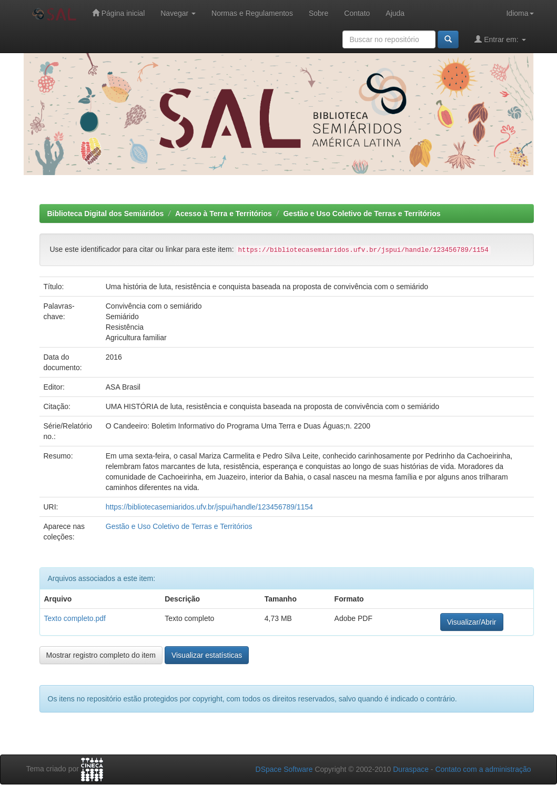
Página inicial (118, 12)
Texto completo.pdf (75, 618)
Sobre (318, 13)
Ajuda (395, 13)
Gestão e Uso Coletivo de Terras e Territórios (361, 213)
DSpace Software (284, 769)
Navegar (178, 13)
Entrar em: (499, 39)
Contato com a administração (483, 769)
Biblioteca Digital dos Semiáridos (105, 213)
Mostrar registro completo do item (101, 655)
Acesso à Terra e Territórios (223, 213)
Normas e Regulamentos (252, 13)
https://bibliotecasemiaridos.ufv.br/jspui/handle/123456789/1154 (209, 507)
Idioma (519, 13)
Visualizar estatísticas (206, 655)
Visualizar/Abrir (472, 622)
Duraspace (411, 769)
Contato (357, 13)
